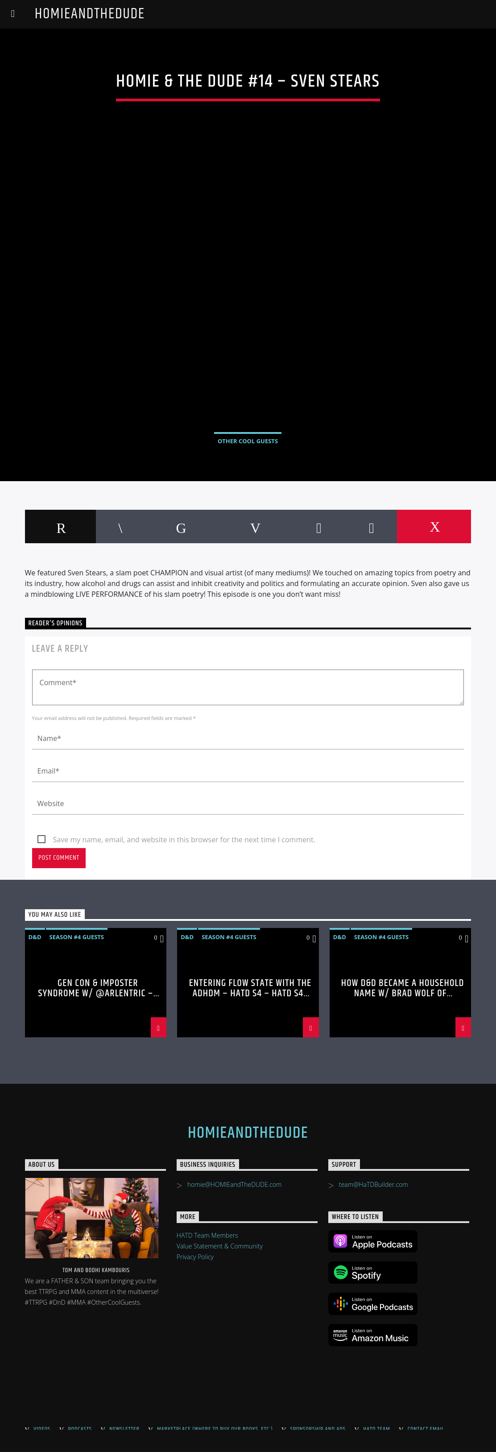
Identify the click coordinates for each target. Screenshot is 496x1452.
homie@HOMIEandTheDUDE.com (234, 1184)
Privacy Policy (195, 1256)
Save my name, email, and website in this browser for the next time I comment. (184, 840)
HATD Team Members (207, 1235)
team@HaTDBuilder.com (373, 1184)
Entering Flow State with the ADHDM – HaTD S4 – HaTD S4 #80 (250, 993)
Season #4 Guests (77, 937)
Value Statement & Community (220, 1246)
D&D (35, 937)
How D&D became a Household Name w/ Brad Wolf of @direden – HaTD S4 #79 (402, 993)
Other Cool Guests (248, 441)
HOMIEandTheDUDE (90, 14)
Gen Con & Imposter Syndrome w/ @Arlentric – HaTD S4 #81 (95, 993)
